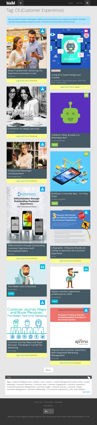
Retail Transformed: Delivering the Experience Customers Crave (25, 72)
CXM (79, 389)
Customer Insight (55, 387)
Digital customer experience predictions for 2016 (65, 292)
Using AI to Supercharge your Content (66, 76)
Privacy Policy (48, 405)
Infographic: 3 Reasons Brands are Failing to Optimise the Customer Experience (68, 250)
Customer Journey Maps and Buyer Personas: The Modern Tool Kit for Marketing (25, 345)
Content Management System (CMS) (69, 382)
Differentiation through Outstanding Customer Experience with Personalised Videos (26, 248)
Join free (79, 3)
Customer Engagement (65, 384)
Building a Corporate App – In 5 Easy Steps (69, 195)
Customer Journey (71, 387)
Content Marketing (15, 384)
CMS (43, 382)
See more (85, 394)
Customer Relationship (45, 389)
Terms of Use (38, 405)
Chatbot (37, 382)
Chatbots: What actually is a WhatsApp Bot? (65, 136)
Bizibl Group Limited (14, 419)
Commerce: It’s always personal (23, 128)
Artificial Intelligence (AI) (23, 382)
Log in (70, 3)
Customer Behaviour (33, 384)
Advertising (58, 405)
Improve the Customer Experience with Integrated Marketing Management (68, 353)
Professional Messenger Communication (20, 172)
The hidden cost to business (22, 286)
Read (55, 145)
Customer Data (48, 384)
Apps (10, 382)
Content (50, 382)
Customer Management (24, 389)
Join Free (25, 81)
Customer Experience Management (33, 387)
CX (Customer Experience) (65, 389)
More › (49, 370)
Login (18, 81)
